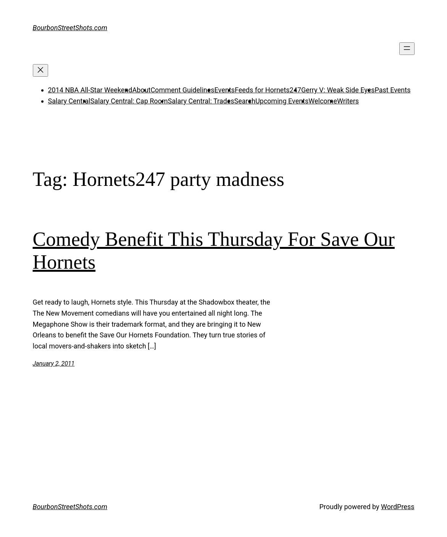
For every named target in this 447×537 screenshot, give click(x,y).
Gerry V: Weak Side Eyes (338, 90)
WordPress (397, 507)
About (141, 90)
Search (244, 101)
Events (225, 90)
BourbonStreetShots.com (70, 28)
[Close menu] (40, 70)
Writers (348, 101)
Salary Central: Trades (201, 101)
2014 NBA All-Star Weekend (90, 90)
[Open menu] (407, 48)
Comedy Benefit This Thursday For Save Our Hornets (214, 250)
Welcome (322, 101)
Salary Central (69, 101)
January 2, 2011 (54, 363)
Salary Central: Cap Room (129, 101)
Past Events (392, 90)
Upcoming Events (281, 101)
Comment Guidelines (182, 90)
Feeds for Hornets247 (268, 90)
